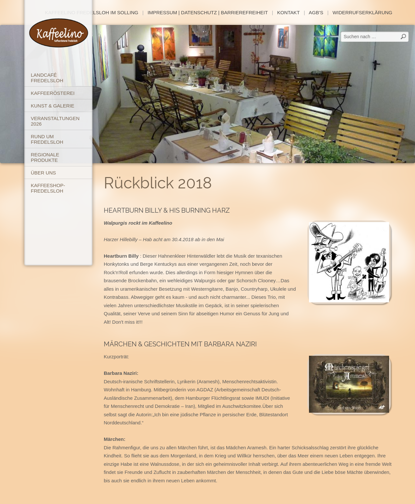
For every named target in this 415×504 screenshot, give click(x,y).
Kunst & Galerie (52, 105)
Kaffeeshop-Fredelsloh (48, 188)
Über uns (43, 172)
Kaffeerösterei (53, 93)
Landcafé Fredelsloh (47, 77)
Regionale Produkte (45, 157)
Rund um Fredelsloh (47, 139)
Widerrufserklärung (362, 12)
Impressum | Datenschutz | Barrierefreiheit (208, 12)
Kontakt (288, 12)
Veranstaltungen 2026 (55, 121)
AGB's (316, 12)
